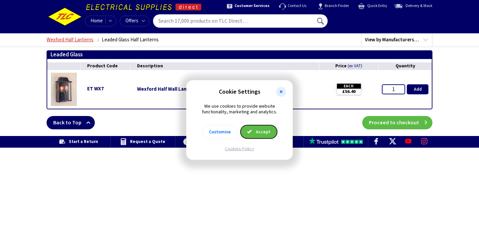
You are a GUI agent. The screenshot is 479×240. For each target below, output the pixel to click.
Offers (135, 20)
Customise (220, 131)
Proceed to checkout (400, 122)
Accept (258, 131)
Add (418, 89)
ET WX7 (95, 88)
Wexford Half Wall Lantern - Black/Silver (182, 89)
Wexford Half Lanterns (70, 39)
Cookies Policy (239, 148)
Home (96, 20)
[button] (281, 92)
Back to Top (74, 122)
